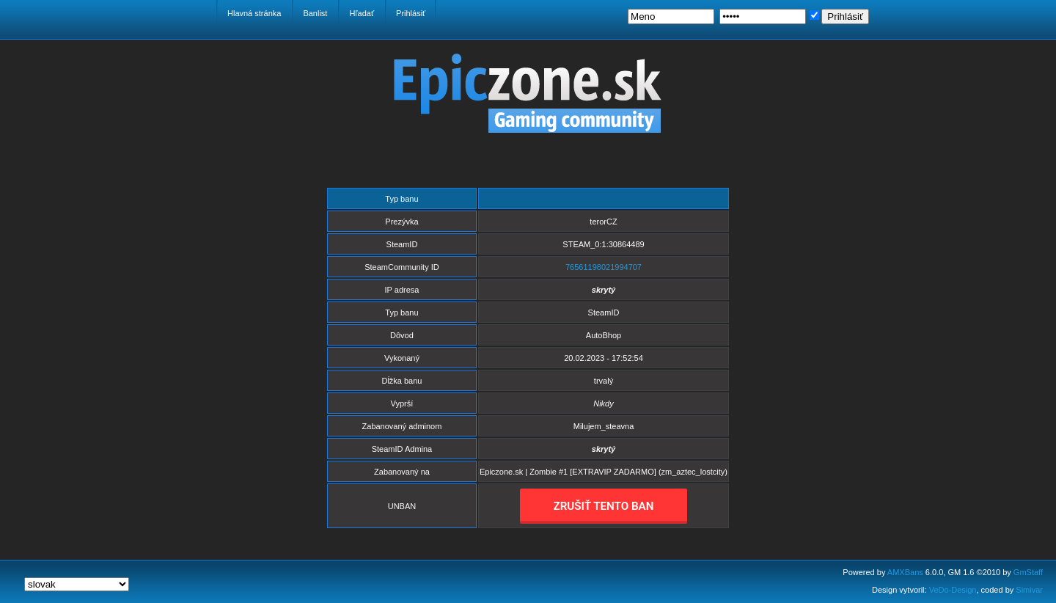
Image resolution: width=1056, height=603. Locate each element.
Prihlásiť (410, 13)
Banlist (315, 13)
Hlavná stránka (254, 13)
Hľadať (361, 13)
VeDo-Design (953, 589)
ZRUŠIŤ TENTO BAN (604, 506)
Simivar (1029, 589)
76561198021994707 (603, 267)
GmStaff (1028, 572)
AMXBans (905, 572)
